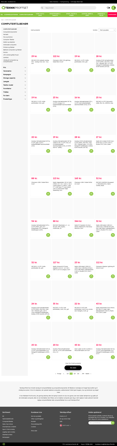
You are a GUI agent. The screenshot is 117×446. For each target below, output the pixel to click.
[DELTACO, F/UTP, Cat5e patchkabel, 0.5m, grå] (41, 84)
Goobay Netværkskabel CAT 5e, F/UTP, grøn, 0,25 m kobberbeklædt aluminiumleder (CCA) (40, 143)
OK (113, 423)
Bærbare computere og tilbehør (12, 50)
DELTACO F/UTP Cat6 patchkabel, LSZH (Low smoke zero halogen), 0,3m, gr (84, 309)
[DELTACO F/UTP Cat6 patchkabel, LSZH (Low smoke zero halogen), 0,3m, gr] (84, 291)
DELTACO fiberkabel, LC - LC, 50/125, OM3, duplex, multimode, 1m (61, 226)
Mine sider (4, 1)
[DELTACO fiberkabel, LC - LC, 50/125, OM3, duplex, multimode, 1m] (62, 208)
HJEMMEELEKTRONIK (7, 419)
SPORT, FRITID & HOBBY (8, 429)
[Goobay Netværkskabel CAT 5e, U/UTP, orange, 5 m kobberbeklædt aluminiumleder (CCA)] (62, 84)
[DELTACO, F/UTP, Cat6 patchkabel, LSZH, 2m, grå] (62, 291)
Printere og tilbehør (8, 47)
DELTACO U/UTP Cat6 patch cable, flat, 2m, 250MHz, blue (104, 102)
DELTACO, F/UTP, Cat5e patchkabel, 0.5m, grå (38, 102)
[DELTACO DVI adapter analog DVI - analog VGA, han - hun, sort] (41, 43)
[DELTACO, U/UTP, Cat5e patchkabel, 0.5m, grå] (84, 43)
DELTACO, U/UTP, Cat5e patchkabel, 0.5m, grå (82, 61)
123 (68, 373)
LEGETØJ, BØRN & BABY (8, 432)
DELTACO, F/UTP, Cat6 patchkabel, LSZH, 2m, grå (61, 308)
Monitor (5, 52)
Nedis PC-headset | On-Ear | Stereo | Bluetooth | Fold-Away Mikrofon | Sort (83, 226)
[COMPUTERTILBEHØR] (26, 14)
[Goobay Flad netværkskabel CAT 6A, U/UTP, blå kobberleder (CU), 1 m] (62, 332)
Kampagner (5, 437)
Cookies (33, 426)
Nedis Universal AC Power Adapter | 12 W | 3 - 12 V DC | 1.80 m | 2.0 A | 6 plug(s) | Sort (61, 268)
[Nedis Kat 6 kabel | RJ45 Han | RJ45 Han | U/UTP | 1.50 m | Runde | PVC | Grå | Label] (105, 124)
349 (83, 373)
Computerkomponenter (10, 32)
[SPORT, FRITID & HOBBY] (72, 14)
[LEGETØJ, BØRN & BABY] (87, 14)
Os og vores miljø (65, 419)
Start (2, 20)
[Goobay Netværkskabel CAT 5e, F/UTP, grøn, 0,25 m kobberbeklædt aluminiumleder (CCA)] (41, 124)
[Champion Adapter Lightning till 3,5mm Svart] (105, 249)
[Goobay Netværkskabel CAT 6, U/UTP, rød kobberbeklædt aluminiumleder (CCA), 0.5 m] (84, 84)
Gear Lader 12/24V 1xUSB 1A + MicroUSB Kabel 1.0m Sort (84, 349)
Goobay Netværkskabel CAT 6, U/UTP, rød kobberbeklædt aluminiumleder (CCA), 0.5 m (83, 103)
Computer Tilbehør (8, 39)
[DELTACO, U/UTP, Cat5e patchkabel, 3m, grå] (41, 249)
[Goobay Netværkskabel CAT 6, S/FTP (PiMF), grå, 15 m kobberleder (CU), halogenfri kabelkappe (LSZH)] (41, 208)
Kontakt (33, 421)
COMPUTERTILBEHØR (10, 20)
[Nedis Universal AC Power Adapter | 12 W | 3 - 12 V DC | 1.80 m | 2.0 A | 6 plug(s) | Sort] (62, 249)
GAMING (6, 57)
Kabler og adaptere (9, 42)
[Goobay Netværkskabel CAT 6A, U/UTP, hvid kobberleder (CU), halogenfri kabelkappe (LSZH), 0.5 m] (105, 332)
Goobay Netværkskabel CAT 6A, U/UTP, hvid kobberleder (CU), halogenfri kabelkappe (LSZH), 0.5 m (105, 351)
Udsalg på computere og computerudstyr (10, 60)
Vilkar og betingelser (37, 419)
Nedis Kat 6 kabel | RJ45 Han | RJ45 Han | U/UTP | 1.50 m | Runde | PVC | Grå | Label (105, 142)
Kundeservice (11, 1)
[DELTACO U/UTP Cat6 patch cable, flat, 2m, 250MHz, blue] (105, 84)
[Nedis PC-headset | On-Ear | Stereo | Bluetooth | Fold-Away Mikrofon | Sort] (84, 208)
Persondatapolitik (36, 424)
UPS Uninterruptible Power (11, 55)
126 (78, 373)
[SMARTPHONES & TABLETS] (55, 14)
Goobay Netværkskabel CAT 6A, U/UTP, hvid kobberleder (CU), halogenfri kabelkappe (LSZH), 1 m (40, 351)
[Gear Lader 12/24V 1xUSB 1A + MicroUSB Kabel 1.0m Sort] (84, 332)
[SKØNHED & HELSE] (101, 14)
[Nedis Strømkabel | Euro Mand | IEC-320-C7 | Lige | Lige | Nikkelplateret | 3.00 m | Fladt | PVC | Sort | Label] (105, 291)
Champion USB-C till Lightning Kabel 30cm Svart (61, 61)
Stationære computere (9, 45)
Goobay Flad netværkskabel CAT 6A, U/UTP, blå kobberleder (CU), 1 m (62, 350)
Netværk (5, 34)
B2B (61, 421)
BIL (3, 416)
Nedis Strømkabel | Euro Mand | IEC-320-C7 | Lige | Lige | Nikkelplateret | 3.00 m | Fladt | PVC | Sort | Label (105, 310)
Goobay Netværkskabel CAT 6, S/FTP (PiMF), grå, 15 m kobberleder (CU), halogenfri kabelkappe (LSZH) (40, 227)
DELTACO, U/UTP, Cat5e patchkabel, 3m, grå (38, 267)
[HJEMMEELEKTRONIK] (11, 14)
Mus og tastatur (8, 37)
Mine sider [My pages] (34, 431)
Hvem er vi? (63, 416)
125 (75, 373)
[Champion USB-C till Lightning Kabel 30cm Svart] (62, 43)
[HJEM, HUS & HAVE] (40, 14)
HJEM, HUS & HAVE (7, 424)
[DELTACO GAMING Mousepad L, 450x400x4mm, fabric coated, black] (105, 165)
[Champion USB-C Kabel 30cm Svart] (41, 165)
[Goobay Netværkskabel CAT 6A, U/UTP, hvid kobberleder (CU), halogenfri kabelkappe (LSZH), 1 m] (41, 332)
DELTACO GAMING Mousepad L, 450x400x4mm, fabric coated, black (105, 184)
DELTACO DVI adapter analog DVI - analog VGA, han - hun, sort (40, 61)
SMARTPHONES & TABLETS (9, 426)
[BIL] (2, 14)
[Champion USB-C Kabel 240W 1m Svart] (84, 165)
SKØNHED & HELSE (7, 434)
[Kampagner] (112, 14)
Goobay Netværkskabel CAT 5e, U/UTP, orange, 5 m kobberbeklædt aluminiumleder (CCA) (62, 104)
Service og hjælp (36, 416)
